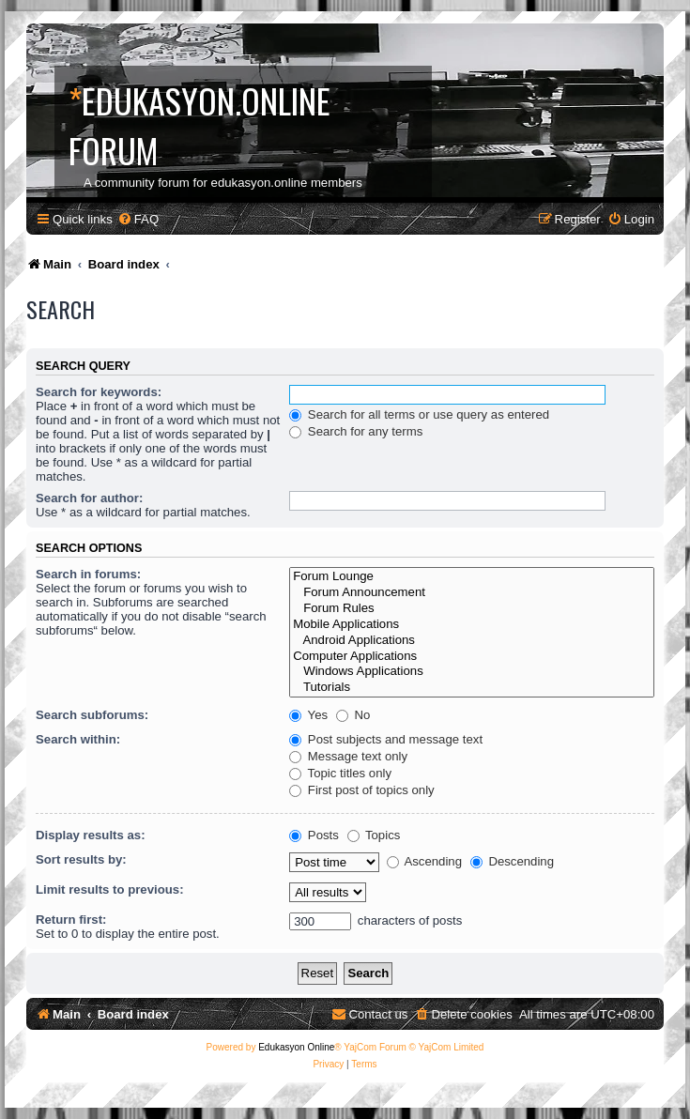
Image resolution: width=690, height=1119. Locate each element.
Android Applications (471, 641)
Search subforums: (92, 715)
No (353, 715)
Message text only (348, 756)
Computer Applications (471, 657)
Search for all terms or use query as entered (419, 414)
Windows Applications (471, 672)
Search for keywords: (98, 392)
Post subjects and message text (386, 739)
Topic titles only (340, 773)
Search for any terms (355, 431)
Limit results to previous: (110, 889)
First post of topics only (362, 790)
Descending (512, 861)
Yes (308, 715)
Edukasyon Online (296, 1047)
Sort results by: (81, 859)
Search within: (78, 739)
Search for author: (89, 498)
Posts (314, 835)
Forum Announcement (471, 593)
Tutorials (471, 688)
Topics (374, 835)
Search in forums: (88, 574)
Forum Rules (471, 609)
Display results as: (91, 835)
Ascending (425, 861)
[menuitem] (138, 219)
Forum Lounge (471, 577)
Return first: (71, 919)
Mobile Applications (471, 625)
